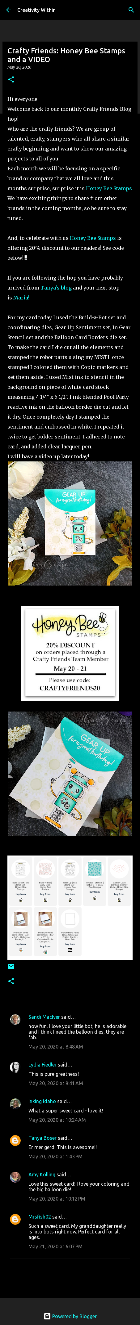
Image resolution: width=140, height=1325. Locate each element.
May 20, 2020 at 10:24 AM (57, 1120)
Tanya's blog (56, 288)
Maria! (21, 297)
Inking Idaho (42, 1101)
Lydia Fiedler (42, 1064)
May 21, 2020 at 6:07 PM (55, 1246)
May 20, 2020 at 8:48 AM (55, 1046)
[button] (11, 80)
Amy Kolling (41, 1174)
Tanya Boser (42, 1138)
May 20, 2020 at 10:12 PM (56, 1198)
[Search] (131, 9)
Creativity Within (36, 10)
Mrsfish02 (39, 1216)
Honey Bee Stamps (109, 188)
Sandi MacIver (44, 1017)
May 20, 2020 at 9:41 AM (55, 1083)
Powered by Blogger (70, 1316)
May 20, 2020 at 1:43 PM (55, 1156)
